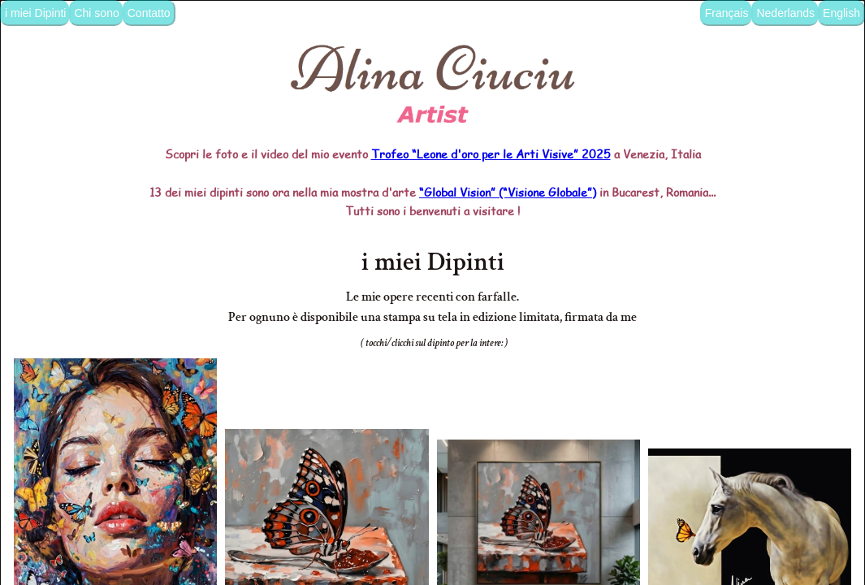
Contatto (149, 13)
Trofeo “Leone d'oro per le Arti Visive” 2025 (491, 115)
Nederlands (785, 13)
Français (727, 13)
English (841, 13)
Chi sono (96, 13)
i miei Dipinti (35, 13)
